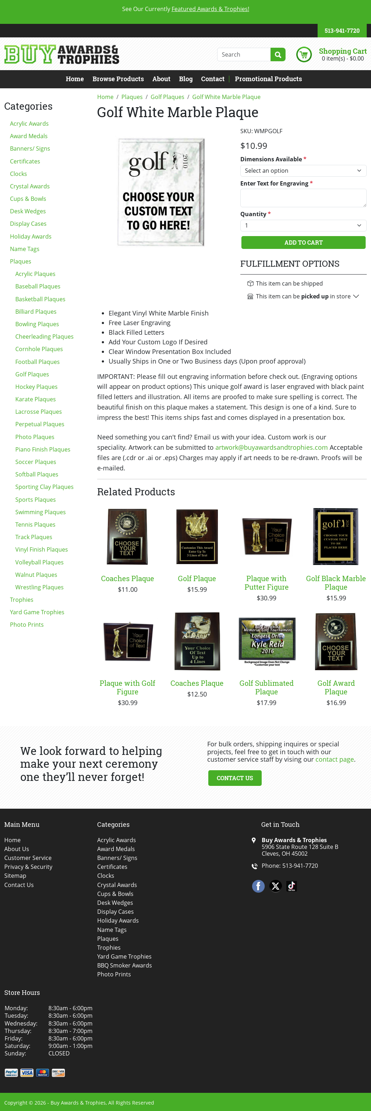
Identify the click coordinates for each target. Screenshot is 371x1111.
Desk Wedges (28, 211)
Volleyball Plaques (39, 562)
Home (75, 78)
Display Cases (28, 224)
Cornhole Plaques (39, 349)
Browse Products (118, 78)
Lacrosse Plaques (38, 412)
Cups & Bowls (28, 199)
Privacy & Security (28, 867)
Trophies (21, 600)
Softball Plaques (36, 474)
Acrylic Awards (29, 123)
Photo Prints (27, 624)
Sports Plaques (35, 500)
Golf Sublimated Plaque (267, 687)
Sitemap (15, 875)
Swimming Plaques (40, 512)
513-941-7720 (342, 30)
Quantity (255, 214)
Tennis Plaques (35, 524)
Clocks (18, 174)
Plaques (20, 261)
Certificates (25, 161)
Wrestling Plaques (39, 587)
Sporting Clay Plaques (44, 487)
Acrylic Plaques (35, 274)
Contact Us (235, 778)
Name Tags (25, 249)
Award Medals (29, 136)
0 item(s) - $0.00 (343, 58)
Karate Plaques (35, 399)
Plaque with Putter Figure (267, 582)
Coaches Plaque (127, 578)
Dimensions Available (273, 159)
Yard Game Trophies (37, 612)
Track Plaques (33, 537)
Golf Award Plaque (336, 687)
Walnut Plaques (36, 575)
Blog (186, 78)
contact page (334, 759)
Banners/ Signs (30, 148)
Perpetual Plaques (39, 424)
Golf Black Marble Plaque (336, 582)
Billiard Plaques (36, 311)
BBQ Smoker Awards (124, 965)
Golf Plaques (32, 374)
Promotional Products (268, 78)
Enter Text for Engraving (276, 183)
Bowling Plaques (37, 324)
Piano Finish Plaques (42, 449)
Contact (213, 78)
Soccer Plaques (35, 462)
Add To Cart (303, 242)
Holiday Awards (31, 236)
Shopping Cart (343, 51)
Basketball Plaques (40, 299)
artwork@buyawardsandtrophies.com (271, 447)
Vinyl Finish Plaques (41, 549)
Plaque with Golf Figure (127, 687)
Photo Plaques (34, 437)
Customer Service (28, 858)
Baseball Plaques (38, 286)
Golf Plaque (197, 578)
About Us (16, 849)
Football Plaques (37, 362)
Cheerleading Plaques (44, 336)
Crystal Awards (30, 186)
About (161, 78)
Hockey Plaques (36, 387)
